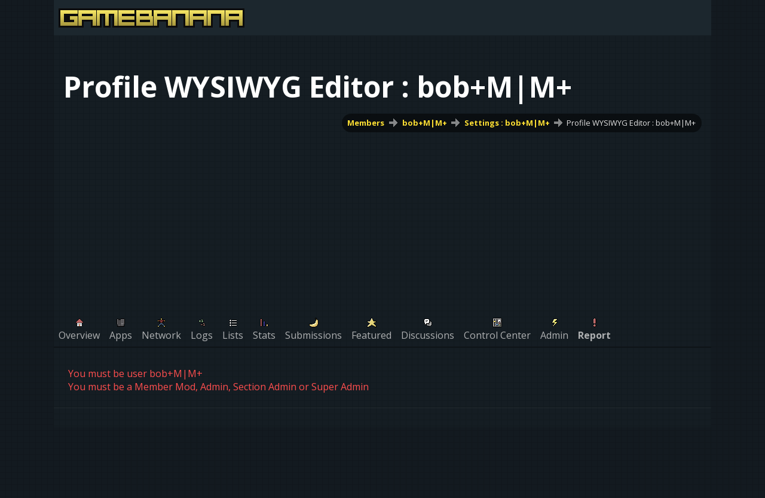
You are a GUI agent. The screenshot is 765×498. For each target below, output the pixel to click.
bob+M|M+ (424, 122)
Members (366, 122)
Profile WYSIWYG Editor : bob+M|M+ (631, 122)
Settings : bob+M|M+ (507, 122)
